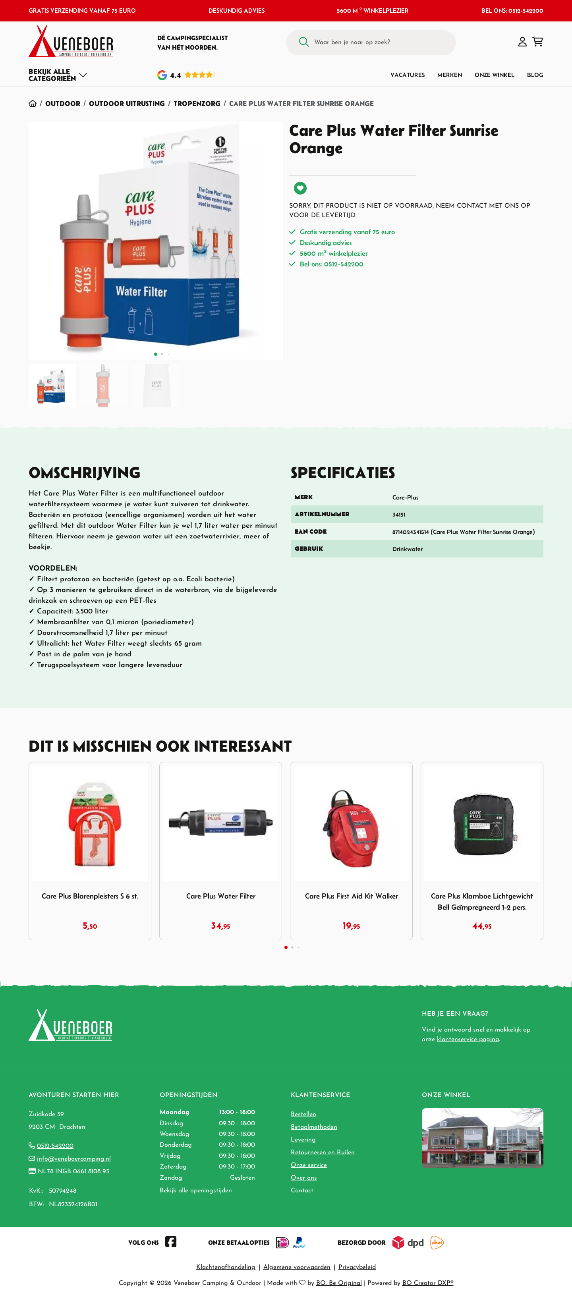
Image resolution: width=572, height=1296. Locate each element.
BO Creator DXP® (428, 1283)
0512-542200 (55, 1146)
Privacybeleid (357, 1267)
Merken (449, 74)
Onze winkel (494, 74)
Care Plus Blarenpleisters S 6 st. (90, 896)
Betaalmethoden (314, 1127)
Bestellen (303, 1114)
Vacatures (407, 74)
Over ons (304, 1178)
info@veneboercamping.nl (74, 1159)
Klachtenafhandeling (225, 1267)
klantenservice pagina (468, 1039)
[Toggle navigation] (58, 75)
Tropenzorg (197, 103)
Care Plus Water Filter (220, 896)
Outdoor (62, 103)
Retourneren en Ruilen (323, 1152)
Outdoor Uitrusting (127, 103)
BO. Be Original (339, 1283)
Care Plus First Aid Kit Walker (351, 896)
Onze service (309, 1165)
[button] (522, 42)
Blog (535, 74)
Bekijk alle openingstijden (196, 1191)
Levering (303, 1140)
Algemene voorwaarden (296, 1267)
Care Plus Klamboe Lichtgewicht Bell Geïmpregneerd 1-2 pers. (482, 901)
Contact (302, 1191)
